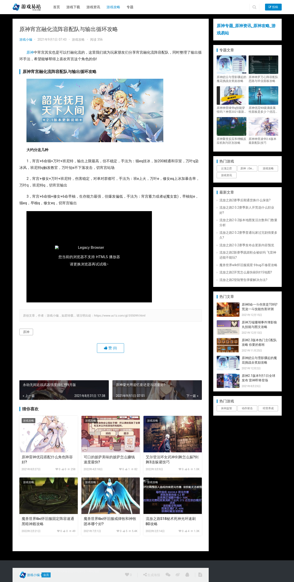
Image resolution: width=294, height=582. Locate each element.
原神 (30, 52)
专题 (130, 7)
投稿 (273, 7)
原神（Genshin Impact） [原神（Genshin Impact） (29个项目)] (248, 168)
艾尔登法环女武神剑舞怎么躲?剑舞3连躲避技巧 (172, 459)
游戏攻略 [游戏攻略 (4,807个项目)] (268, 168)
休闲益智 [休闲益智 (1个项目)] (226, 408)
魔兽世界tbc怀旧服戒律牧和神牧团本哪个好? (110, 521)
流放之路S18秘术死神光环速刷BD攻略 (171, 521)
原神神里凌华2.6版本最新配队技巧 (262, 140)
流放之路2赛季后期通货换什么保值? (245, 200)
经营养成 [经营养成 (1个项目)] (268, 408)
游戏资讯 (93, 7)
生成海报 (151, 575)
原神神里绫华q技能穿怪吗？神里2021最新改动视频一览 (231, 110)
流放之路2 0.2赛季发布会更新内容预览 (246, 245)
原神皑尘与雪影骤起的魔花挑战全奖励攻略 (231, 79)
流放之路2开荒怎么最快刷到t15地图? (245, 272)
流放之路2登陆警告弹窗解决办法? (243, 280)
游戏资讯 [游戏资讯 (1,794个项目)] (226, 175)
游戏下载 (73, 7)
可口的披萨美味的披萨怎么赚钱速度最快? (109, 459)
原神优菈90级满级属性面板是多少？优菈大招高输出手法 (263, 110)
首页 (56, 7)
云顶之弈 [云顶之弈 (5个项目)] (226, 168)
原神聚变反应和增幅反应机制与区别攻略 (231, 140)
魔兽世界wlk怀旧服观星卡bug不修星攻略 (248, 265)
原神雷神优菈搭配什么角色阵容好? (47, 459)
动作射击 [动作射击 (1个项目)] (247, 408)
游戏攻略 (113, 7)
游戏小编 (25, 39)
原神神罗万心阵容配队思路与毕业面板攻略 (263, 79)
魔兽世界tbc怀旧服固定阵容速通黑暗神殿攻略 (48, 521)
